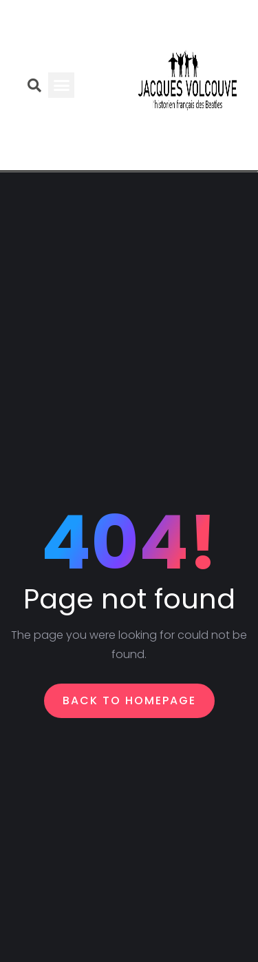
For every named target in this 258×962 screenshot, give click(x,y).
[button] (61, 85)
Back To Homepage (129, 700)
